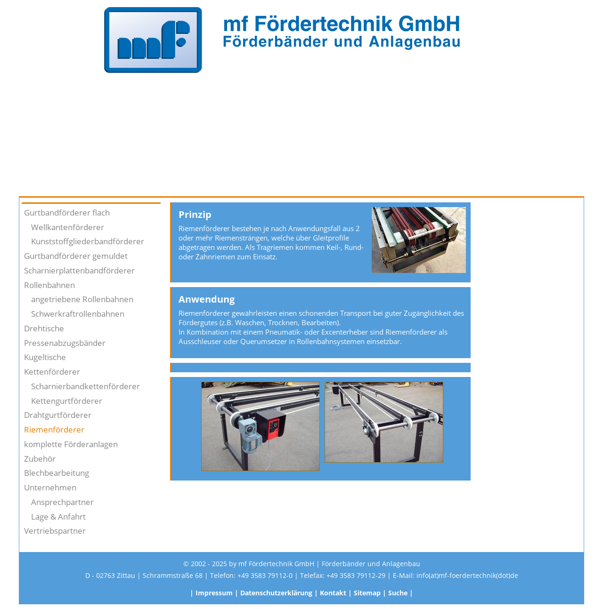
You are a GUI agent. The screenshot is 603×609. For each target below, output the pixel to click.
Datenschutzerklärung (276, 592)
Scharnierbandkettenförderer (85, 386)
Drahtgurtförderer (57, 414)
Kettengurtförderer (66, 400)
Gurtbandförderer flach (67, 212)
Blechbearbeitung (56, 472)
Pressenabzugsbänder (65, 342)
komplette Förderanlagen (71, 444)
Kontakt (333, 592)
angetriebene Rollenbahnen (82, 299)
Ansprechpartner (62, 502)
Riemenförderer (54, 429)
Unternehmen (50, 487)
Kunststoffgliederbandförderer (87, 241)
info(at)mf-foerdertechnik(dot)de (467, 575)
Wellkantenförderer (67, 227)
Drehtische (44, 328)
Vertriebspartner (55, 530)
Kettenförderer (52, 371)
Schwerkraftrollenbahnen (77, 313)
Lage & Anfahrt (58, 516)
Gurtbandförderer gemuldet (76, 255)
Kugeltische (45, 357)
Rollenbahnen (49, 285)
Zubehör (40, 458)
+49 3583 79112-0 (265, 575)
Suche (397, 592)
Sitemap (367, 592)
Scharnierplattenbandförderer (79, 270)
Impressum (214, 592)
